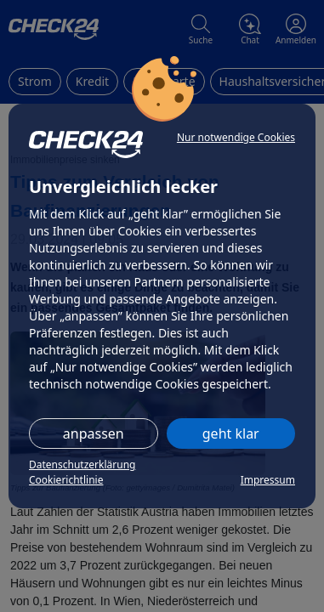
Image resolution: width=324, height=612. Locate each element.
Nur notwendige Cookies (236, 137)
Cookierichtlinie (66, 480)
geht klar (230, 433)
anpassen (93, 433)
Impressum (268, 480)
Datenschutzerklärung (82, 464)
